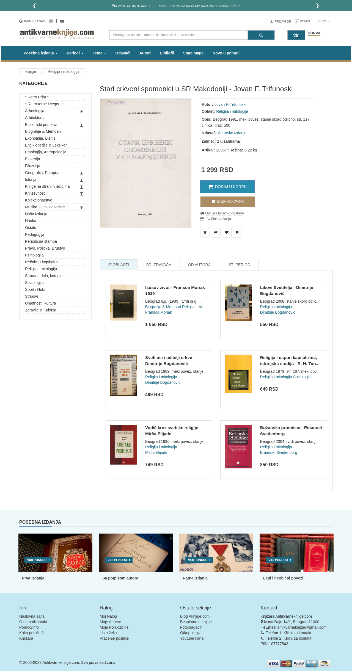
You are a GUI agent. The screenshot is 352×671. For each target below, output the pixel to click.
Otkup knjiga (191, 633)
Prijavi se (283, 21)
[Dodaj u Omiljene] (227, 232)
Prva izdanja (33, 578)
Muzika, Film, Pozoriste (45, 207)
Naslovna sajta (32, 616)
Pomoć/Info (29, 627)
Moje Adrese (110, 622)
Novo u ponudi (226, 53)
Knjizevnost (35, 193)
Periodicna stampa (41, 241)
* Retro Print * (37, 97)
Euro (323, 21)
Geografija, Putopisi (42, 172)
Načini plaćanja (218, 219)
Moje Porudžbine (114, 627)
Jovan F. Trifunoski (230, 104)
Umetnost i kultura (40, 303)
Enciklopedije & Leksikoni (46, 145)
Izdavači (122, 53)
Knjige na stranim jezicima (47, 186)
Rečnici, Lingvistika (41, 262)
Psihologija (34, 255)
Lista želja (108, 633)
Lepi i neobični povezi (283, 578)
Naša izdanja (36, 214)
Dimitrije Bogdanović (277, 312)
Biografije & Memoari (43, 131)
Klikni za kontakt (297, 633)
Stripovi (31, 296)
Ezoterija (32, 159)
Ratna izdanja (195, 578)
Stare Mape (193, 53)
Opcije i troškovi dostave (224, 213)
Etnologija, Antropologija (45, 152)
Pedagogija (34, 234)
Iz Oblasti (118, 265)
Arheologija (34, 111)
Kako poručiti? (31, 633)
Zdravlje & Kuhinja (40, 310)
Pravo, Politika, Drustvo (45, 248)
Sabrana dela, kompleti (44, 276)
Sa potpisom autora (120, 578)
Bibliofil (167, 53)
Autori (145, 53)
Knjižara (26, 638)
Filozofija (32, 166)
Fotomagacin (191, 627)
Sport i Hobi (35, 289)
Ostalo (30, 227)
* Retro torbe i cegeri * (44, 104)
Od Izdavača (158, 265)
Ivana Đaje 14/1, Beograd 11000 (291, 622)
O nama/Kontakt (33, 622)
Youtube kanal (192, 638)
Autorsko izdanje (232, 133)
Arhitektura (34, 117)
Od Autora (199, 265)
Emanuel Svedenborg (278, 452)
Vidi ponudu (37, 560)
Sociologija (34, 282)
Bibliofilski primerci (41, 124)
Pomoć (306, 21)
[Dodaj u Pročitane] (237, 232)
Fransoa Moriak (158, 312)
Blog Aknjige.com (195, 616)
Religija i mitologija (63, 71)
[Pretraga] (261, 35)
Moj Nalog (108, 616)
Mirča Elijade (156, 452)
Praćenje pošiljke (114, 638)
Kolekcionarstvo (38, 200)
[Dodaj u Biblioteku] (216, 232)
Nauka (30, 221)
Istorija (30, 179)
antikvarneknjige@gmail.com (301, 627)
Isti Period (238, 265)
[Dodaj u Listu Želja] (205, 232)
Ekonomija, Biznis (40, 138)
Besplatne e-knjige (196, 622)
